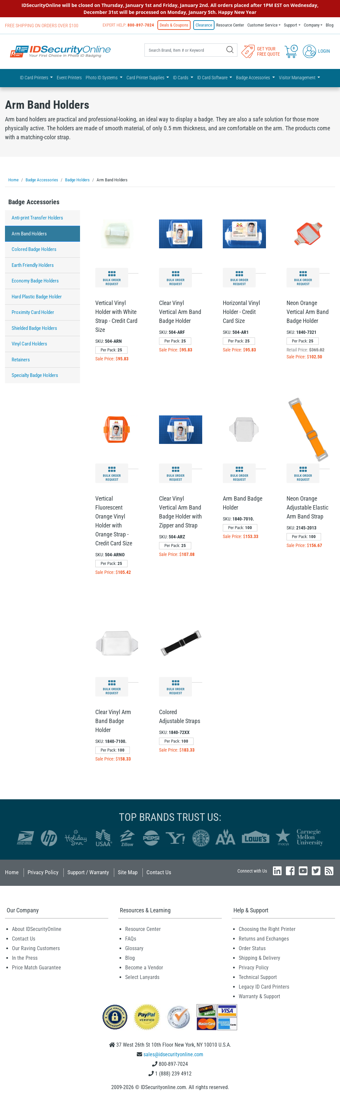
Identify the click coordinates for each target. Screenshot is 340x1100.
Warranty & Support (259, 996)
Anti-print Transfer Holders (37, 218)
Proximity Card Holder (33, 312)
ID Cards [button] (181, 77)
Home (12, 872)
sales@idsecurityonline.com (173, 1054)
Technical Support (258, 977)
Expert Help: (128, 25)
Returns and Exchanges (264, 939)
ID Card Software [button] (212, 77)
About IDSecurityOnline (36, 929)
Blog (329, 25)
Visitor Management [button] (297, 77)
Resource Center (230, 25)
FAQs (130, 939)
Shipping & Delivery (259, 958)
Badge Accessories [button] (253, 77)
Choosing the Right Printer (267, 929)
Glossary (134, 948)
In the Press (25, 958)
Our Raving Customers (36, 948)
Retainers (21, 360)
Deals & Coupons (174, 25)
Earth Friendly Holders (33, 265)
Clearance (204, 25)
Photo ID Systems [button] (102, 77)
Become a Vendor (144, 967)
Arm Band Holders (29, 234)
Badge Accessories (33, 202)
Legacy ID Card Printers (264, 987)
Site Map (127, 872)
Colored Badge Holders (34, 249)
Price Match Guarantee (36, 967)
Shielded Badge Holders (34, 328)
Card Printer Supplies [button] (146, 77)
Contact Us (158, 872)
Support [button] (290, 25)
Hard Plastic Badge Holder (37, 297)
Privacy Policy (43, 872)
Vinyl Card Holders (29, 344)
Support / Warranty (88, 872)
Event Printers (69, 77)
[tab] (42, 204)
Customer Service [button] (262, 25)
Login (316, 51)
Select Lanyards (142, 977)
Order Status (252, 948)
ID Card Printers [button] (34, 77)
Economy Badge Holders (35, 281)
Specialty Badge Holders (35, 375)
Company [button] (311, 25)
